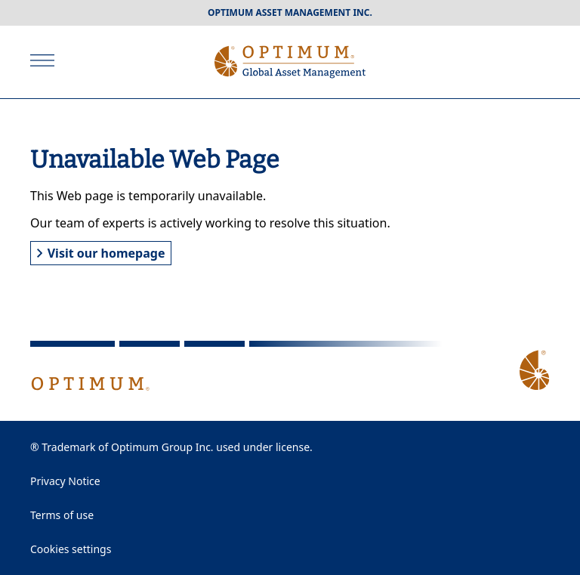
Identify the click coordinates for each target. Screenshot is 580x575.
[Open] (42, 60)
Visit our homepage (101, 253)
